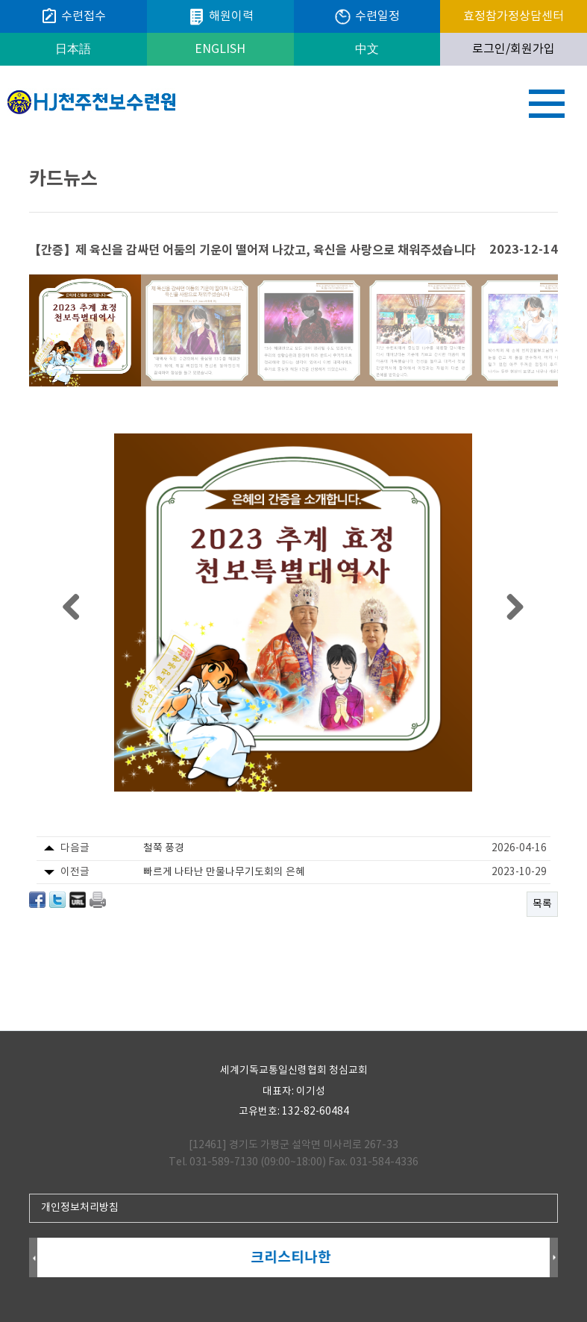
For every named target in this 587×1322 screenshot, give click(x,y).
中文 (367, 49)
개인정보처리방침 (80, 1208)
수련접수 (73, 16)
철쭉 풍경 (163, 848)
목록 (542, 904)
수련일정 (366, 16)
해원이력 (220, 16)
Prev (33, 1258)
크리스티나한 (293, 1257)
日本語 (73, 49)
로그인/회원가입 (513, 49)
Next (554, 1258)
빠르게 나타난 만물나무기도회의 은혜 (224, 872)
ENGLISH (220, 49)
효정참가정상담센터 (513, 16)
